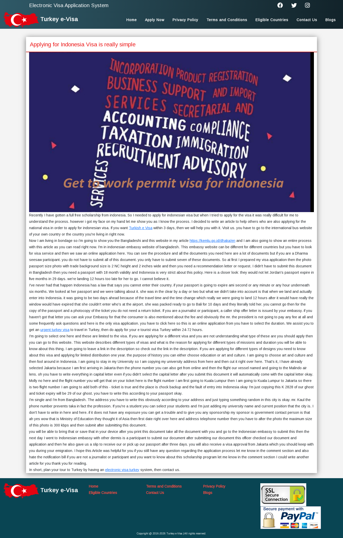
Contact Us (307, 20)
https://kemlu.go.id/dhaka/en (212, 241)
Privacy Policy (185, 20)
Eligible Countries (271, 20)
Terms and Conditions (226, 20)
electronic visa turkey (122, 470)
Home (131, 20)
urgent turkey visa (54, 330)
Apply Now (154, 20)
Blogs (330, 20)
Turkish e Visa (140, 228)
